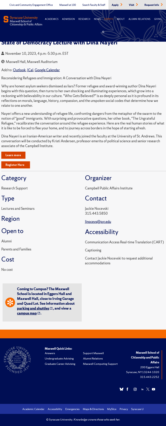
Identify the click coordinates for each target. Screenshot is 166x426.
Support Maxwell (93, 353)
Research (84, 19)
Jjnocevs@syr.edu (98, 221)
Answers (50, 353)
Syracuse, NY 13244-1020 (142, 372)
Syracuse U (137, 409)
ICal (30, 70)
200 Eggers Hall (149, 367)
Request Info (152, 5)
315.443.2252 (149, 377)
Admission (68, 19)
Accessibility (55, 409)
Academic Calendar (33, 409)
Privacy (124, 409)
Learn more (13, 155)
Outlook (19, 70)
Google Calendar (47, 70)
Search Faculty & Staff (93, 5)
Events (108, 19)
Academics (51, 19)
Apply (115, 5)
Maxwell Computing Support (100, 364)
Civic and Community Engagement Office (31, 5)
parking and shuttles (33, 308)
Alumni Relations (139, 19)
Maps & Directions (93, 409)
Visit (132, 5)
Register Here (15, 165)
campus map (27, 313)
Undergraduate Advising (59, 358)
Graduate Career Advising (60, 364)
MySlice (111, 409)
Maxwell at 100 (67, 5)
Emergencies (72, 409)
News (97, 19)
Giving (158, 19)
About (121, 19)
